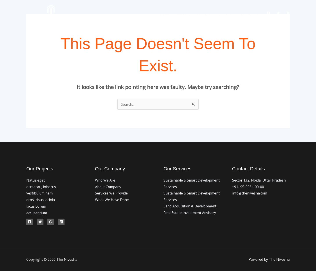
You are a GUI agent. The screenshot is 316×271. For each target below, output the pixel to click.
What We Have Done (112, 199)
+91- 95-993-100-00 (248, 186)
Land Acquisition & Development (190, 206)
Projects (227, 13)
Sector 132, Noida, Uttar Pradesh (259, 180)
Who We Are (105, 180)
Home (171, 13)
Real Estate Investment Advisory (189, 212)
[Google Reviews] (50, 222)
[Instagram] (288, 13)
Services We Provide (111, 193)
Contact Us (250, 13)
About (188, 13)
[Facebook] (268, 13)
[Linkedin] (61, 222)
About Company (108, 186)
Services (206, 13)
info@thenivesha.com (250, 193)
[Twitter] (278, 13)
